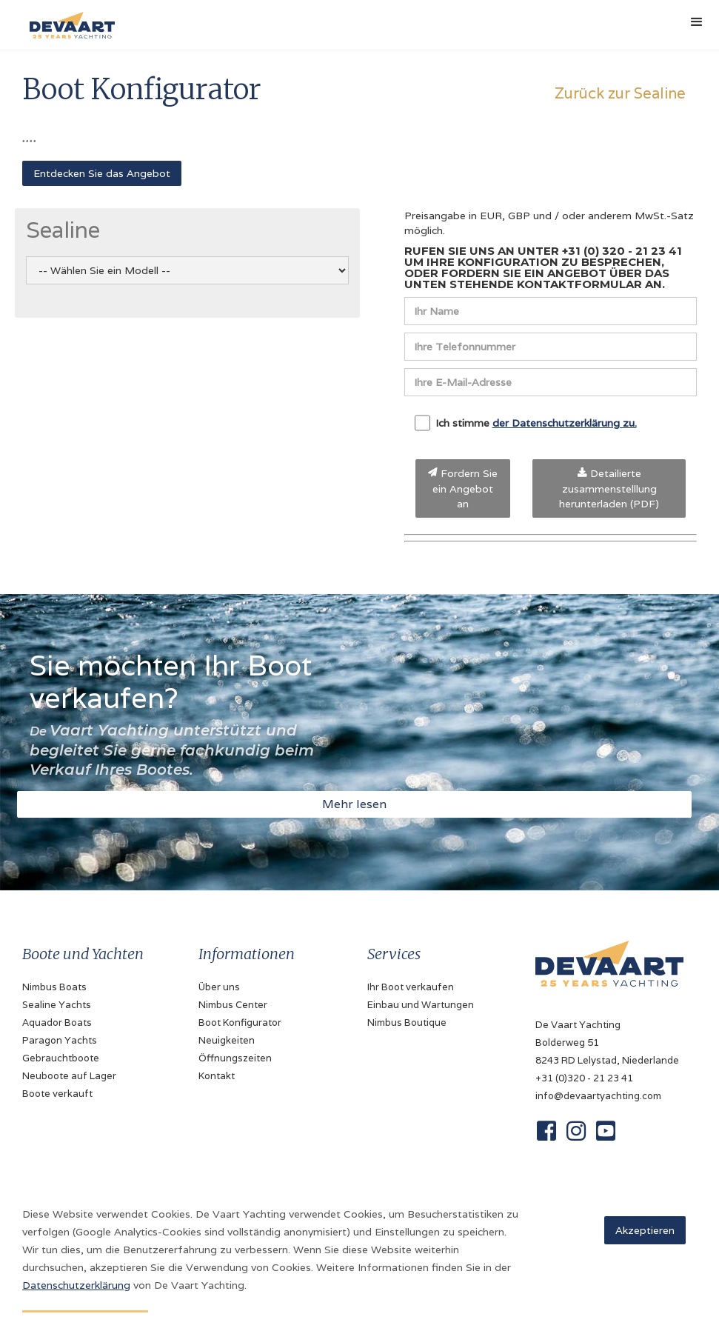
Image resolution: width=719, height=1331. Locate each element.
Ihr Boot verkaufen (410, 987)
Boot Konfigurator (239, 1022)
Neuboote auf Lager (69, 1076)
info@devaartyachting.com (598, 1096)
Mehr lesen (354, 804)
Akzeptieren (645, 1230)
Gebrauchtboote (60, 1058)
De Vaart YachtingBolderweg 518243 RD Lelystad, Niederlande (607, 1042)
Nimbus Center (232, 1004)
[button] (697, 22)
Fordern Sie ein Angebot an (463, 488)
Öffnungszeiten (235, 1058)
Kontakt (216, 1076)
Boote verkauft (57, 1093)
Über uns (219, 987)
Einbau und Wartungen (420, 1004)
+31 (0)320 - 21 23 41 (584, 1078)
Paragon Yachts (59, 1040)
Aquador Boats (57, 1022)
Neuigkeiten (226, 1040)
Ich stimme (526, 423)
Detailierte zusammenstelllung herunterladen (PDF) (609, 488)
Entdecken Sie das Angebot (101, 173)
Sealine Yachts (56, 1004)
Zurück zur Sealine (620, 93)
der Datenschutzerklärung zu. (564, 423)
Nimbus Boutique (407, 1022)
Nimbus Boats (54, 987)
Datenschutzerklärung (76, 1285)
